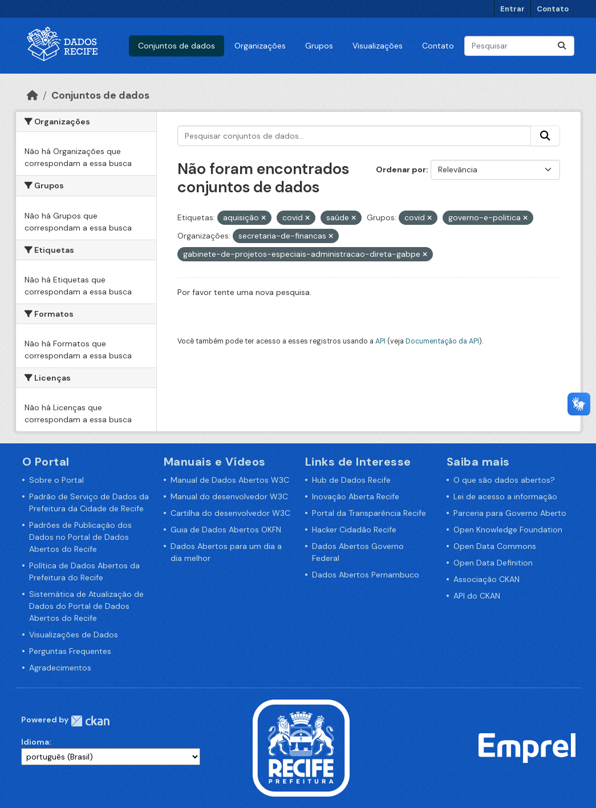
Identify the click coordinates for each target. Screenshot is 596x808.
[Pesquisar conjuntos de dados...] (519, 46)
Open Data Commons (494, 546)
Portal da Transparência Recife (369, 513)
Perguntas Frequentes (70, 651)
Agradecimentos (60, 667)
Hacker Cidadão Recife (354, 529)
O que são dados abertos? (504, 480)
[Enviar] (561, 46)
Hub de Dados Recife (351, 480)
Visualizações (377, 46)
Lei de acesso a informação (505, 496)
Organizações (260, 46)
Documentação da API (442, 341)
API (380, 341)
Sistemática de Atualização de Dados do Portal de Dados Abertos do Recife (86, 606)
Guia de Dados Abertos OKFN (226, 529)
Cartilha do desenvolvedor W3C (230, 513)
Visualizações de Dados (73, 634)
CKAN (90, 721)
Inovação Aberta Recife (355, 496)
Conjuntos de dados (176, 46)
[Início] (32, 95)
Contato (553, 9)
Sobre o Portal (56, 480)
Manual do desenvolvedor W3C (229, 496)
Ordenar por (401, 169)
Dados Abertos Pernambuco (365, 574)
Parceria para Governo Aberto (509, 513)
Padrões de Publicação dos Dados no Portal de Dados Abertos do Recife (80, 537)
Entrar (512, 9)
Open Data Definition (493, 562)
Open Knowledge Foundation (507, 529)
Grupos (319, 46)
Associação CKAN (486, 579)
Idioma (35, 742)
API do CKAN (476, 596)
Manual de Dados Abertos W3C (230, 480)
